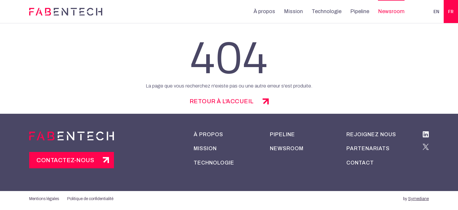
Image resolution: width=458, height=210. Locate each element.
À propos (264, 11)
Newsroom (391, 11)
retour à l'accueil (222, 101)
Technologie (326, 11)
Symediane (418, 199)
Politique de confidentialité (90, 199)
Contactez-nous (65, 160)
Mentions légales (44, 199)
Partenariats (368, 148)
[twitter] (426, 148)
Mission (293, 11)
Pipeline (359, 11)
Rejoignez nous (371, 134)
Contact (360, 163)
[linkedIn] (426, 135)
